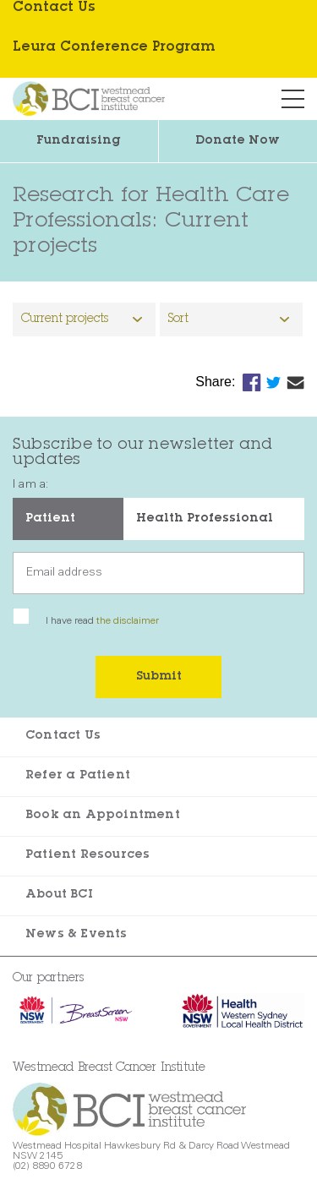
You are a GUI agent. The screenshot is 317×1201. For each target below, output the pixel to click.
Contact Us (63, 736)
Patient (50, 519)
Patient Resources (87, 855)
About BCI (59, 895)
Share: (217, 381)
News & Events (76, 935)
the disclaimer (127, 621)
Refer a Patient (77, 776)
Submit (159, 677)
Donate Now (237, 141)
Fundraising (78, 141)
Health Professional (204, 519)
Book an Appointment (102, 816)
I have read (102, 621)
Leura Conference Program (114, 47)
